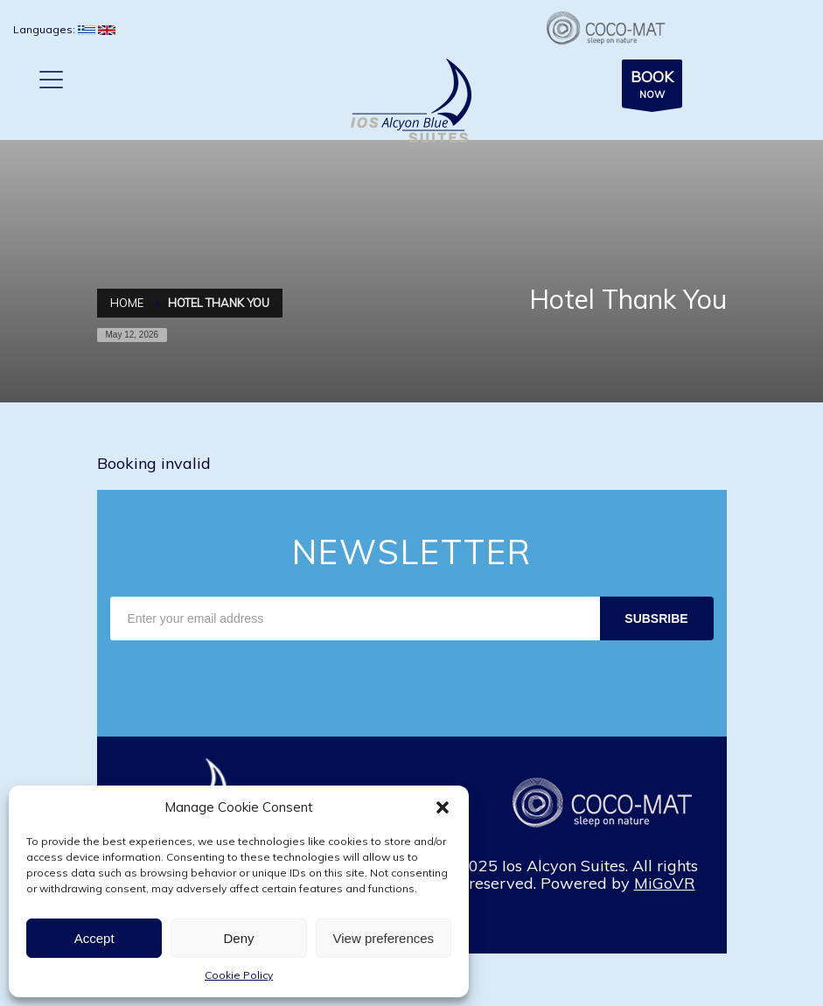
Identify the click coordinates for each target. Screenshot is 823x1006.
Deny (238, 938)
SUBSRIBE (655, 618)
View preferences (384, 938)
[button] (442, 807)
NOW (652, 86)
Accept (94, 938)
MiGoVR (664, 883)
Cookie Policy (239, 975)
